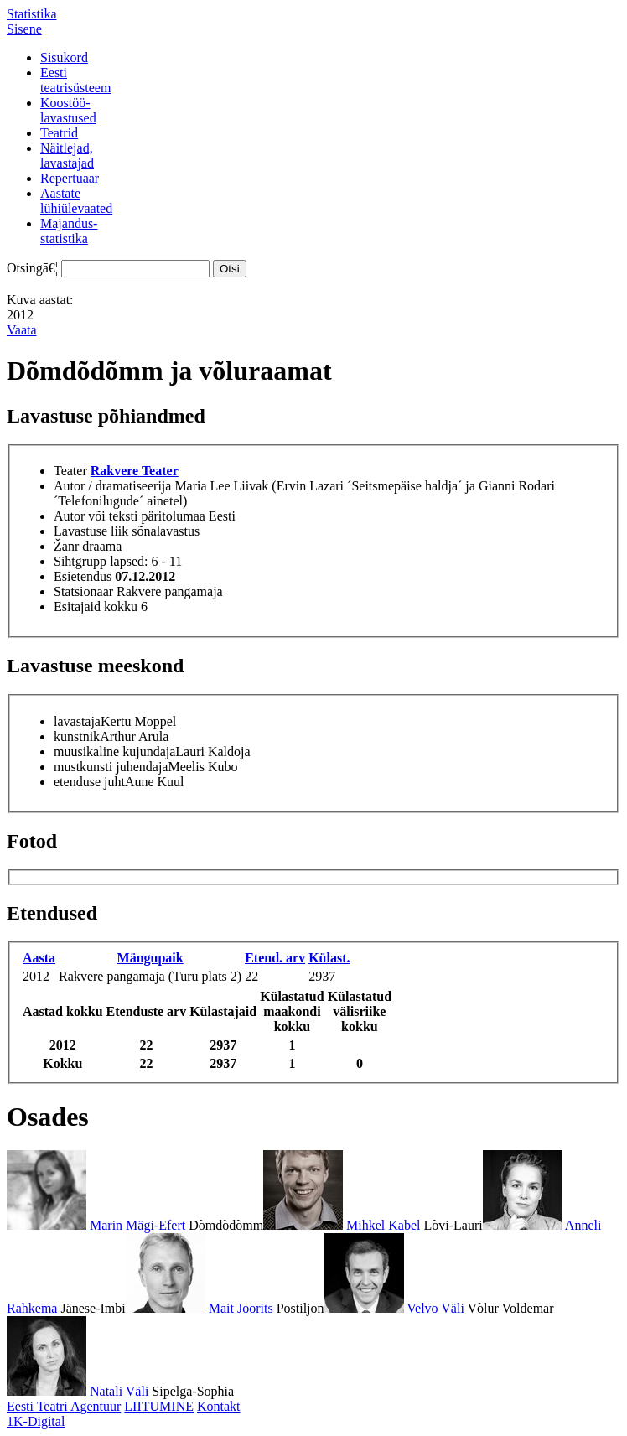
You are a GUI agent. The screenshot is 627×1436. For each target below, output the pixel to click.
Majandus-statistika (68, 231)
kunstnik (77, 736)
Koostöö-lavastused (68, 110)
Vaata (22, 330)
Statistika (32, 14)
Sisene (24, 29)
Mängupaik (150, 958)
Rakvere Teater (135, 471)
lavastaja (77, 721)
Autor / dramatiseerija (112, 486)
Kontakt (219, 1406)
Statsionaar (83, 591)
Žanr (66, 546)
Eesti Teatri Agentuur (64, 1406)
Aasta (39, 958)
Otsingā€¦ (32, 268)
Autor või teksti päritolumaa (129, 516)
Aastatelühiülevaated (76, 200)
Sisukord (64, 57)
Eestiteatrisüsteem (75, 80)
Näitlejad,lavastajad (67, 155)
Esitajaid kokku (95, 606)
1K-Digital (36, 1421)
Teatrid (59, 133)
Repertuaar (69, 178)
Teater (70, 471)
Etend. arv (275, 958)
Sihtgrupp (80, 561)
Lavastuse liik (91, 531)
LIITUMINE (159, 1406)
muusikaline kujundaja (114, 751)
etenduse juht (89, 782)
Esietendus (82, 576)
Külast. (329, 958)
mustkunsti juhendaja (111, 766)
